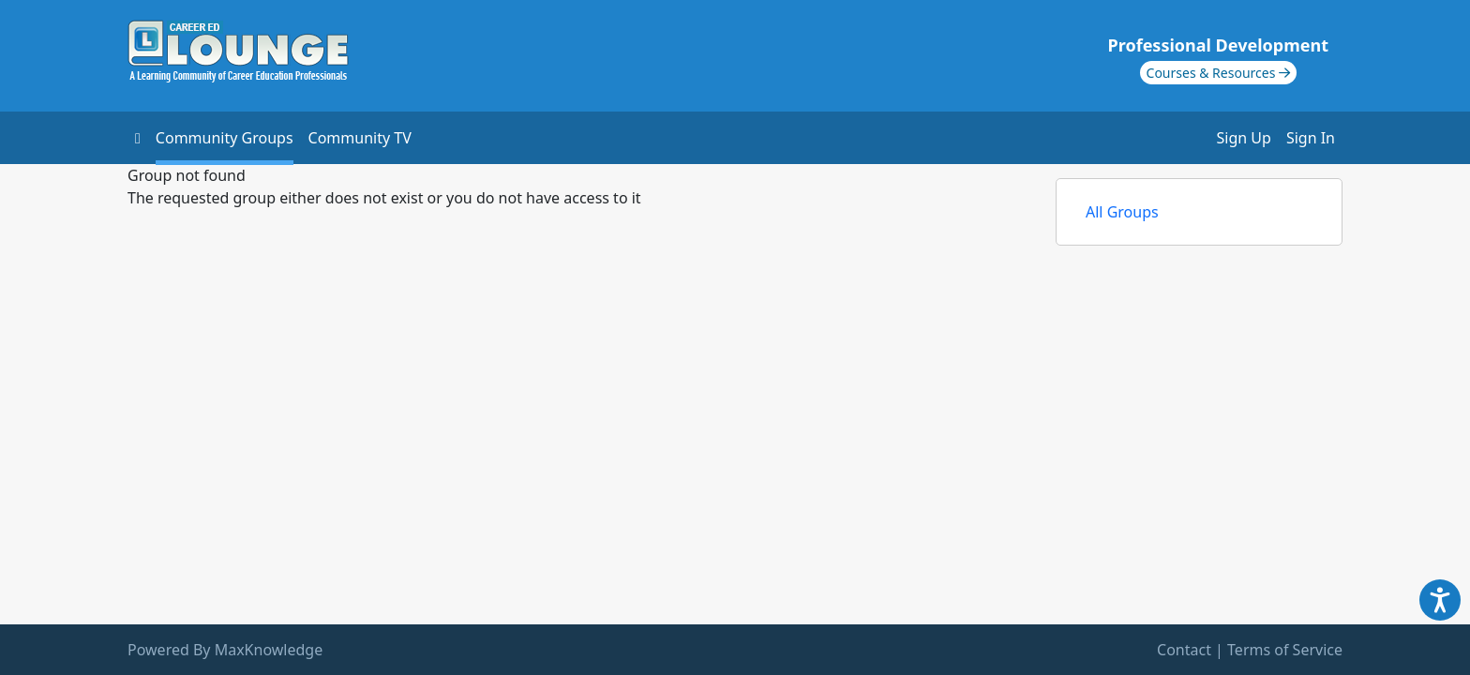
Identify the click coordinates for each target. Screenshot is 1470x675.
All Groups (1122, 212)
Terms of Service (1284, 649)
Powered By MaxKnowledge (225, 649)
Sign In (1310, 138)
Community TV (360, 138)
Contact (1184, 649)
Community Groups (224, 138)
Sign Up (1244, 138)
